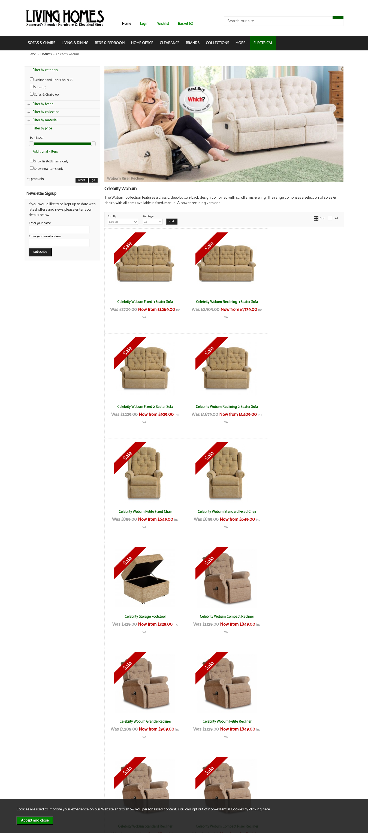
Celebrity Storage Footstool (144, 512)
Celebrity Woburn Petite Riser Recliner (223, 722)
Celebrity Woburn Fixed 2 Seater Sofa (303, 302)
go (93, 180)
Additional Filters (45, 152)
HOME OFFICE (142, 43)
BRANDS (192, 43)
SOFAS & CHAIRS (41, 43)
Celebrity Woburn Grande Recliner (303, 512)
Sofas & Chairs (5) (44, 94)
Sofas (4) (38, 87)
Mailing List (41, 789)
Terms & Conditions (99, 772)
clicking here (259, 809)
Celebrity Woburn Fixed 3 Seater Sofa (144, 302)
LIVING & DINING (75, 43)
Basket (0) (185, 24)
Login (144, 24)
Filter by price (42, 128)
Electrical (39, 795)
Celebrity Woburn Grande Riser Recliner (144, 722)
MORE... (241, 43)
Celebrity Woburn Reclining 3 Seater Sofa (224, 302)
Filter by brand (43, 104)
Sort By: (123, 219)
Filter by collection (46, 112)
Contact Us (41, 784)
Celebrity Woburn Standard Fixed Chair (303, 407)
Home (126, 24)
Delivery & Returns (98, 778)
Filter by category (45, 70)
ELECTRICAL (263, 43)
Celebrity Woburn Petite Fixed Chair (224, 407)
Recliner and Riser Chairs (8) (51, 80)
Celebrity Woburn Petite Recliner (144, 617)
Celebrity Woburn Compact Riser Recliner (303, 617)
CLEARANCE (169, 43)
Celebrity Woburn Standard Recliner (224, 617)
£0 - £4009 (36, 137)
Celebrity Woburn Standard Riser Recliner (303, 722)
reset (81, 180)
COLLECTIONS (217, 43)
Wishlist (163, 24)
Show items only (49, 161)
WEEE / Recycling (98, 789)
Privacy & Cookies (98, 784)
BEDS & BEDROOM (110, 43)
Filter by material (45, 120)
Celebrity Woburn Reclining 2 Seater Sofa (144, 407)
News (37, 772)
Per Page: (153, 219)
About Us (39, 778)
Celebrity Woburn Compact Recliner (224, 512)
